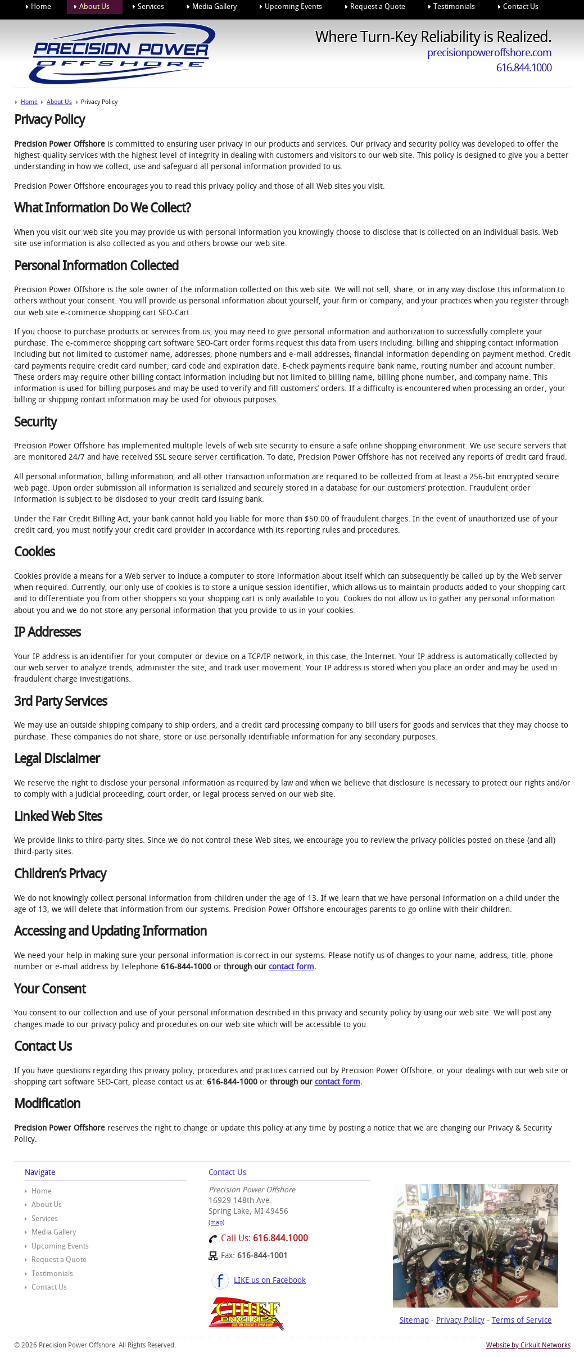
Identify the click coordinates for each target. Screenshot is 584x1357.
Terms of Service (522, 1319)
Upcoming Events (60, 1246)
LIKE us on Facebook (270, 1280)
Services (44, 1218)
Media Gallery (53, 1232)
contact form (291, 966)
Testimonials (52, 1273)
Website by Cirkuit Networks (528, 1345)
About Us (46, 1204)
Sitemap (414, 1319)
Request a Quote (59, 1259)
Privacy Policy (460, 1319)
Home (41, 1191)
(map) (216, 1222)
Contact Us (49, 1287)
